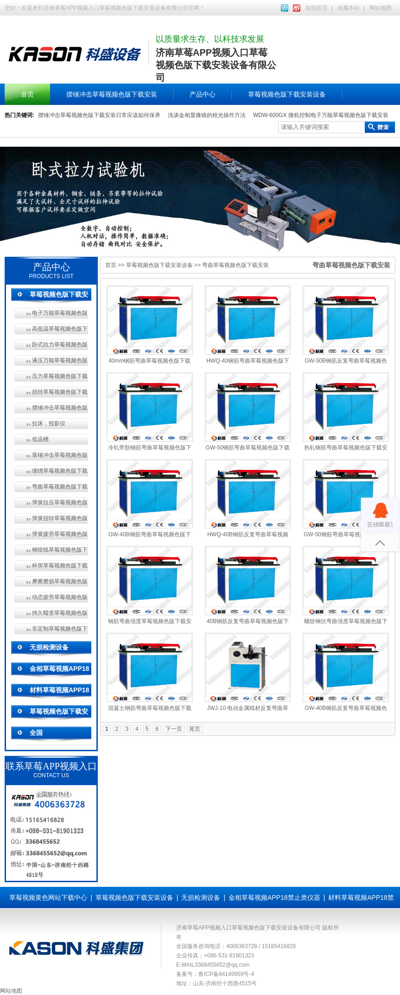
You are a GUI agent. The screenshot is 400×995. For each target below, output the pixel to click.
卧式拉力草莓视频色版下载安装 (60, 344)
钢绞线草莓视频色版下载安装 (60, 549)
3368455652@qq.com (222, 965)
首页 (27, 94)
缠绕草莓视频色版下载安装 (60, 471)
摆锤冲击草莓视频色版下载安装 (111, 94)
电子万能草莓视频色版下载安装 (60, 313)
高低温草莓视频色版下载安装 (60, 328)
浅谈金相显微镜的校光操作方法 (207, 115)
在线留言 (316, 8)
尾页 (194, 729)
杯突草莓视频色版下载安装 (60, 565)
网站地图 (380, 8)
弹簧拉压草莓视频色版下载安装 (60, 502)
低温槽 (40, 439)
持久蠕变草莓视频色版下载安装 (60, 613)
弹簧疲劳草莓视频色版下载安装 (60, 534)
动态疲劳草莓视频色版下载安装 (60, 597)
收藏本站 (348, 8)
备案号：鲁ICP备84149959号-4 (215, 974)
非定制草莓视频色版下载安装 (60, 628)
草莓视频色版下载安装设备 (287, 94)
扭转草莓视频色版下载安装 (60, 392)
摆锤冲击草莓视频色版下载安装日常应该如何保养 (99, 115)
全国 (36, 732)
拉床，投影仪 (48, 423)
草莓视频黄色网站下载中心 (48, 897)
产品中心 (203, 94)
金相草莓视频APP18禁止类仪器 (274, 897)
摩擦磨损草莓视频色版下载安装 (60, 581)
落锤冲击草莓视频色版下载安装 (60, 455)
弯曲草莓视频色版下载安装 (60, 486)
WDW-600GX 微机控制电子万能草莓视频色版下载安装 (320, 115)
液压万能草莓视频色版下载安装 (60, 360)
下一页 (173, 729)
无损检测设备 (49, 647)
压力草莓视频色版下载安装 (60, 376)
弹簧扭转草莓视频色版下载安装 (60, 518)
